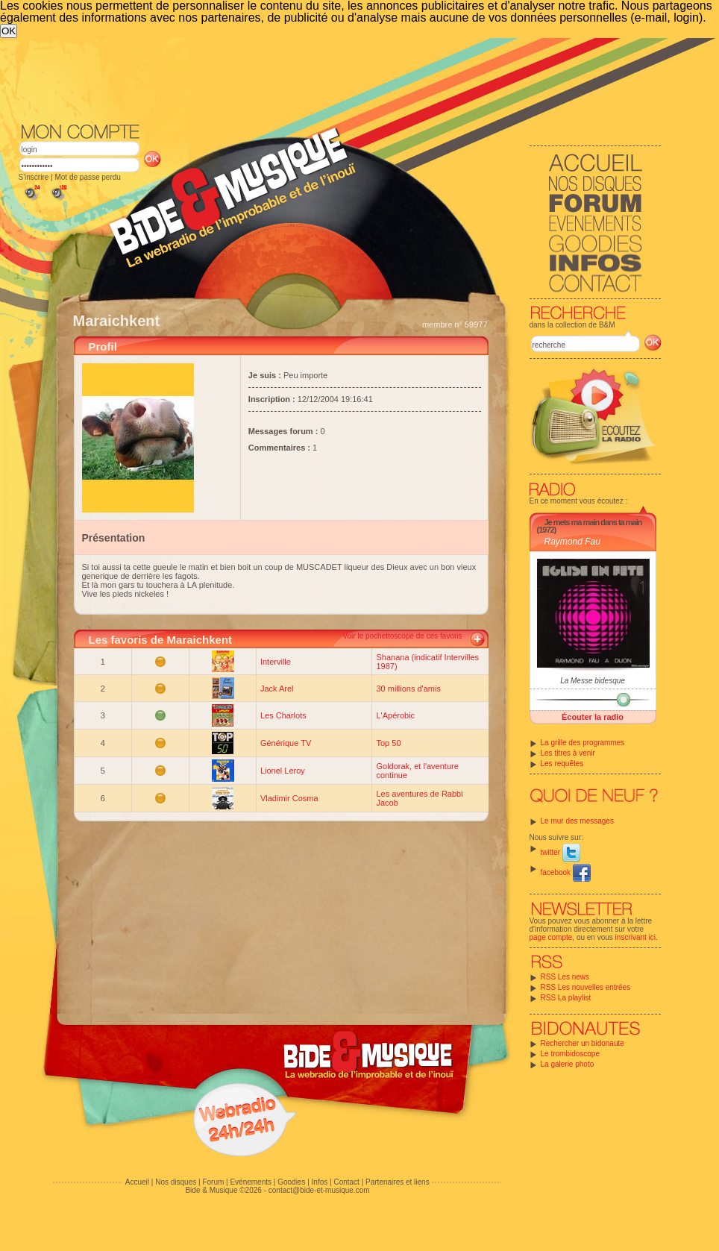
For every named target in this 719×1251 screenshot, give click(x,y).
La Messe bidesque (592, 681)
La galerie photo (567, 1064)
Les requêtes (562, 763)
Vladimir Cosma (289, 798)
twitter (560, 852)
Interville (275, 661)
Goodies (291, 1182)
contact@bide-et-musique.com (319, 1190)
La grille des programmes (583, 743)
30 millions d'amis (408, 688)
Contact (346, 1182)
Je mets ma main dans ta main (593, 522)
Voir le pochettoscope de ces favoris (402, 636)
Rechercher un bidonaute (582, 1043)
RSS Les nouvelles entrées (586, 987)
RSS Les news (565, 977)
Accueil (137, 1182)
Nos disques (175, 1182)
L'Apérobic (395, 715)
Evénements (250, 1182)
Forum (213, 1182)
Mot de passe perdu (87, 177)
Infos (320, 1182)
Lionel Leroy (282, 770)
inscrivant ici (635, 937)
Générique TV (285, 743)
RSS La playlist (566, 998)
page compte (551, 937)
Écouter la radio (593, 716)
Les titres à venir (568, 753)
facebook (566, 872)
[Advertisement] (271, 150)
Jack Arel (277, 688)
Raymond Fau (572, 541)
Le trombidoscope (570, 1054)
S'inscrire (34, 177)
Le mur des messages (577, 821)
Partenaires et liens (397, 1182)
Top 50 (388, 743)
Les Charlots (283, 715)
